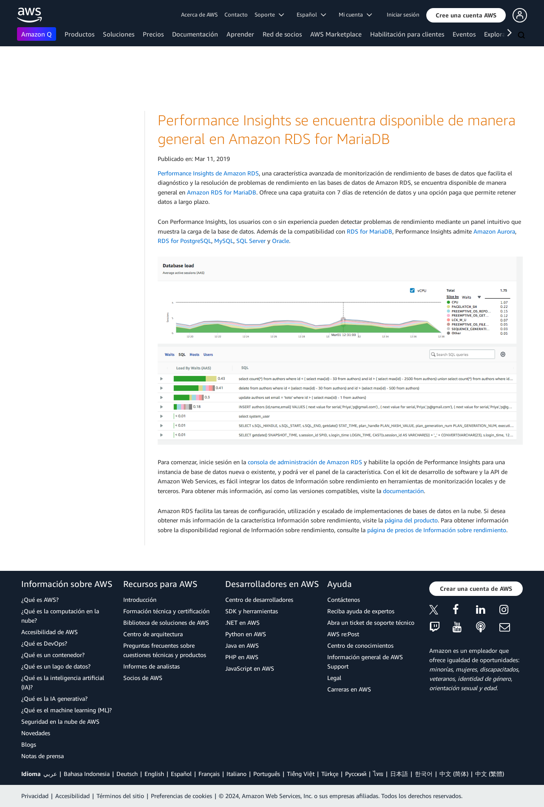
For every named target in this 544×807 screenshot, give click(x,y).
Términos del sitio (120, 795)
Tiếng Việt (300, 773)
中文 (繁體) (489, 773)
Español (181, 773)
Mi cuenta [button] (355, 14)
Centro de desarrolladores (259, 599)
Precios (153, 34)
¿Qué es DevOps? (44, 643)
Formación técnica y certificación (166, 611)
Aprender (240, 34)
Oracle (280, 240)
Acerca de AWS (199, 14)
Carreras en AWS (349, 689)
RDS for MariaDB (369, 231)
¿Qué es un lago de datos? (56, 666)
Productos (79, 34)
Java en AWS (242, 645)
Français (209, 773)
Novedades (35, 732)
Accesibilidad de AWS (49, 631)
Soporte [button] (269, 14)
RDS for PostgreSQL (184, 240)
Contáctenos (343, 599)
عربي (50, 773)
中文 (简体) (453, 773)
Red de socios (282, 34)
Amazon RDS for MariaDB (221, 192)
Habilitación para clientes (407, 34)
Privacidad (34, 795)
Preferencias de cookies (181, 795)
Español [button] (311, 14)
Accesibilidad (72, 795)
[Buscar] (522, 35)
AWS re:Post (343, 634)
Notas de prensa (42, 755)
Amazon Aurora (494, 231)
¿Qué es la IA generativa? (54, 698)
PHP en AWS (241, 656)
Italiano (236, 773)
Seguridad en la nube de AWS (60, 721)
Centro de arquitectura (153, 634)
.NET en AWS (242, 622)
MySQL (223, 240)
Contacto (236, 14)
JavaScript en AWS (249, 668)
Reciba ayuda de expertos (360, 611)
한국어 (424, 773)
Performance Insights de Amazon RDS (208, 173)
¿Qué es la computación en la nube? (60, 615)
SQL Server (251, 240)
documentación (403, 490)
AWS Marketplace (336, 34)
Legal (334, 677)
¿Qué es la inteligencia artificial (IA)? (62, 682)
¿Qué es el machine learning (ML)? (66, 710)
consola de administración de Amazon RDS (305, 462)
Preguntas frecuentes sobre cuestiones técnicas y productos (164, 650)
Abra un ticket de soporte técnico (370, 622)
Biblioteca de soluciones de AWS (166, 622)
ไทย (378, 773)
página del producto (411, 520)
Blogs (28, 744)
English (154, 773)
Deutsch (127, 773)
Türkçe (329, 773)
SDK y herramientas (251, 611)
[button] (466, 15)
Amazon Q (36, 34)
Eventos (464, 34)
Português (266, 773)
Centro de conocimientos (360, 645)
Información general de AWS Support (365, 661)
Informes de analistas (151, 666)
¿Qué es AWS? (40, 599)
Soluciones (118, 34)
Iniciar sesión (403, 14)
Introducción (139, 599)
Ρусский (355, 773)
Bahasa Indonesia (87, 773)
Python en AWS (245, 634)
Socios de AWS (142, 677)
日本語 (399, 773)
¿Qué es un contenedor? (53, 654)
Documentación (195, 34)
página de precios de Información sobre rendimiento (436, 529)
